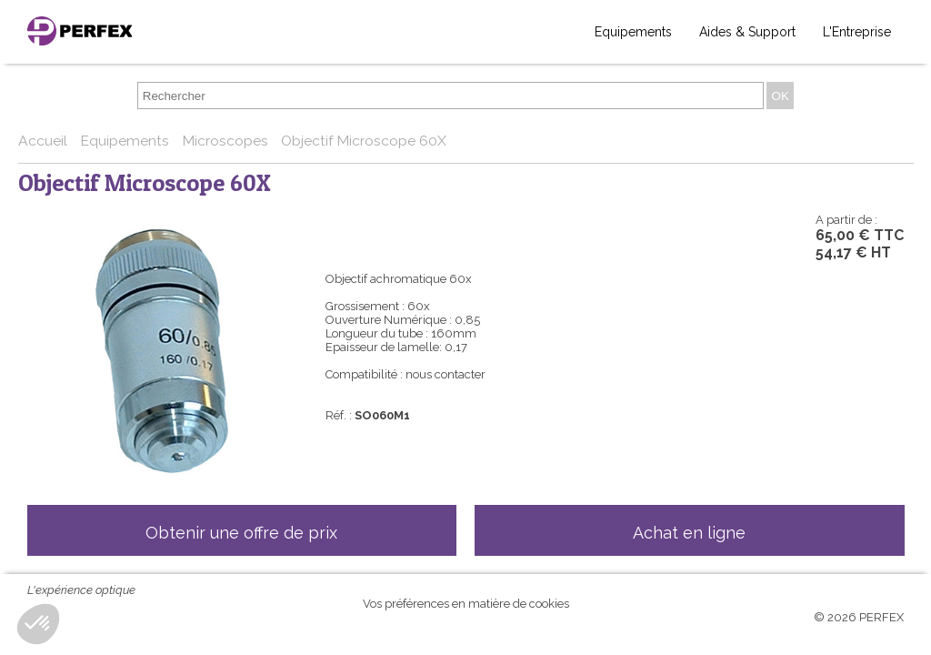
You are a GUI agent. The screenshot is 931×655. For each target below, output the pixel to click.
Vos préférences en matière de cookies (466, 603)
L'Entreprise (857, 32)
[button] (38, 624)
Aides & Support (747, 32)
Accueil (44, 140)
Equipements (633, 32)
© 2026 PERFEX (859, 617)
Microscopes (227, 140)
